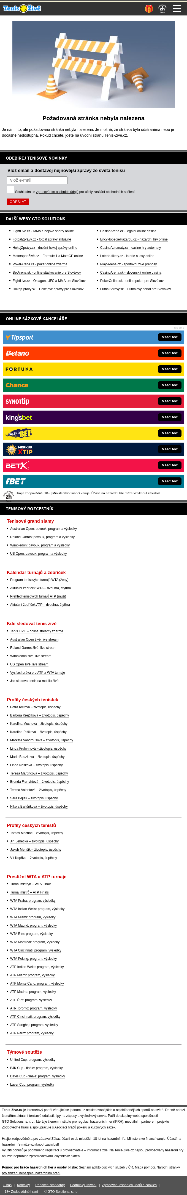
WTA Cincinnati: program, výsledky (35, 950)
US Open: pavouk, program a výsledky (38, 554)
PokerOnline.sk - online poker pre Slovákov (132, 281)
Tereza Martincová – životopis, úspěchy (39, 773)
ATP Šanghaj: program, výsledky (34, 1025)
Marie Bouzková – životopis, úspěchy (37, 757)
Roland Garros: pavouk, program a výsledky (42, 537)
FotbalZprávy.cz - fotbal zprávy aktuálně (42, 239)
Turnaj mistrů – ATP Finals (29, 892)
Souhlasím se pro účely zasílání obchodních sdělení (75, 192)
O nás (7, 1185)
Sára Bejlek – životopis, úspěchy (34, 798)
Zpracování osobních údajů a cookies (129, 1185)
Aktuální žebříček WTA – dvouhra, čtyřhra (40, 588)
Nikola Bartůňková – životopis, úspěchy (39, 806)
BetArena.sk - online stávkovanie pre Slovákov (47, 272)
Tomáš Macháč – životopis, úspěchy (36, 833)
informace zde (97, 1150)
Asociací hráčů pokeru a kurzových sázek (85, 1127)
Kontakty (23, 1185)
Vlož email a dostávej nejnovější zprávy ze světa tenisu (66, 170)
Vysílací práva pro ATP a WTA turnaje (37, 673)
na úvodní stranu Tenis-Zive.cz (101, 135)
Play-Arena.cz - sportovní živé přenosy (128, 264)
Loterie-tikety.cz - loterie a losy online (127, 256)
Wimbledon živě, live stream (30, 656)
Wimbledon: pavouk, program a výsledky (40, 545)
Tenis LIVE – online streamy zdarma (36, 631)
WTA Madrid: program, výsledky (33, 925)
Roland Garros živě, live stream (33, 648)
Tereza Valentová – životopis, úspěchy (38, 790)
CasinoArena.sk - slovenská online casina (130, 272)
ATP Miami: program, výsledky (32, 975)
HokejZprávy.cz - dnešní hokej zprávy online (45, 248)
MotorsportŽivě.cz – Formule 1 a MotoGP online (48, 256)
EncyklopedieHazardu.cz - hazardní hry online (134, 239)
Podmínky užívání (83, 1185)
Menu (177, 8)
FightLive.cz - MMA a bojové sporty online (43, 231)
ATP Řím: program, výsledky (31, 1000)
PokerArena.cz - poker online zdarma (40, 264)
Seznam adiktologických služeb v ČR (106, 1167)
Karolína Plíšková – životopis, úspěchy (38, 732)
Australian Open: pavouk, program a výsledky (43, 529)
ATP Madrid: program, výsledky (33, 992)
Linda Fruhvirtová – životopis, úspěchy (38, 748)
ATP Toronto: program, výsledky (33, 1008)
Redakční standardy (50, 1185)
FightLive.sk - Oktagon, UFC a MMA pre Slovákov (49, 281)
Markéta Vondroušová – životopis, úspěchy (41, 740)
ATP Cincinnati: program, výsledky (35, 1017)
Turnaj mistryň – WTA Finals (30, 884)
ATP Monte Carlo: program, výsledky (37, 983)
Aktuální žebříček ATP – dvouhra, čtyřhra (40, 605)
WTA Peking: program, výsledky (33, 959)
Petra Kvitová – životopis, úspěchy (35, 707)
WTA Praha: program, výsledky (33, 901)
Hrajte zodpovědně (16, 1139)
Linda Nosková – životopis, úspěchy (36, 765)
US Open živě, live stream (29, 664)
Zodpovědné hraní (15, 1127)
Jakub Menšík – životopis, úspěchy (35, 850)
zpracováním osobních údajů (57, 192)
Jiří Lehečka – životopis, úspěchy (34, 841)
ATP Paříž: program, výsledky (32, 1033)
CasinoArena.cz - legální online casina (128, 231)
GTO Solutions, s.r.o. (63, 1192)
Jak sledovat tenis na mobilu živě (34, 681)
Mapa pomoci (145, 1167)
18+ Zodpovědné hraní (21, 1192)
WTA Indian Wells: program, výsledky (37, 909)
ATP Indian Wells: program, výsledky (37, 967)
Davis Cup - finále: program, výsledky (37, 1076)
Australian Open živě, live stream (34, 639)
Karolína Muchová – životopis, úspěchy (38, 724)
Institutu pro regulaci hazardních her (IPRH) (91, 1121)
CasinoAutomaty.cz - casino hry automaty (130, 248)
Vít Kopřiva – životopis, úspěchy (33, 858)
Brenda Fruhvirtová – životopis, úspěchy (39, 782)
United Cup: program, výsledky (32, 1060)
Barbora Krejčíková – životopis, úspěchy (39, 715)
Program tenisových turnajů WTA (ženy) (39, 580)
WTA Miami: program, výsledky (32, 917)
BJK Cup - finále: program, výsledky (36, 1068)
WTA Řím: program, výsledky (31, 934)
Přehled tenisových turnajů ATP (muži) (38, 596)
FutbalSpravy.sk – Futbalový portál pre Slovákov (135, 289)
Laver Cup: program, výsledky (32, 1084)
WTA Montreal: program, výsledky (34, 942)
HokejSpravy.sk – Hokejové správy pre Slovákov (48, 289)
